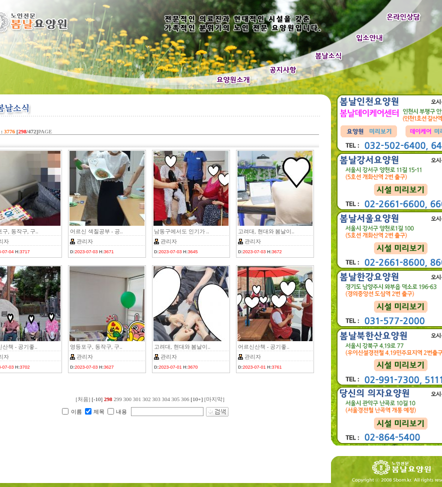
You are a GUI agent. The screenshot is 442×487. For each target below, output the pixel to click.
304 (166, 399)
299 (118, 399)
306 (185, 399)
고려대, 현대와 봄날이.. (266, 231)
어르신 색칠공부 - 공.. (96, 231)
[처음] (83, 399)
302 (146, 399)
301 (137, 399)
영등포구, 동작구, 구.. (96, 347)
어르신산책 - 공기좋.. (264, 347)
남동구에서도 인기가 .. (181, 231)
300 (127, 399)
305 (176, 399)
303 (156, 399)
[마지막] (214, 399)
